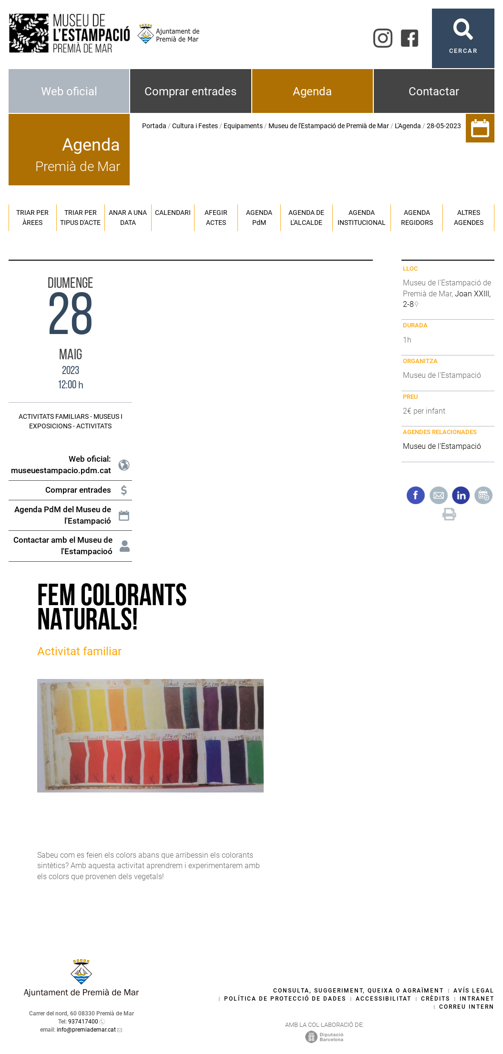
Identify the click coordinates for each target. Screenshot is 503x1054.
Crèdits (435, 998)
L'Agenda (408, 126)
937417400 (83, 1021)
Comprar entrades (190, 91)
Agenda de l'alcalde (306, 217)
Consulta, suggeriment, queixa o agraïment (358, 990)
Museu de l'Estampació (442, 446)
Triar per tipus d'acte (80, 217)
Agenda (312, 91)
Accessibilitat (383, 998)
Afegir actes (216, 217)
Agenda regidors (417, 217)
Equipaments (243, 126)
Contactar (434, 91)
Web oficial (69, 91)
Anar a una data (128, 217)
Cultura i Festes (195, 126)
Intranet (477, 998)
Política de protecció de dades (285, 998)
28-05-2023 (444, 126)
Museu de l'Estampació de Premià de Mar (328, 126)
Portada (154, 126)
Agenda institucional (362, 217)
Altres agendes (468, 217)
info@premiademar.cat (86, 1029)
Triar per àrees (32, 217)
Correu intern (466, 1006)
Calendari (173, 212)
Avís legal (473, 990)
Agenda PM (259, 217)
